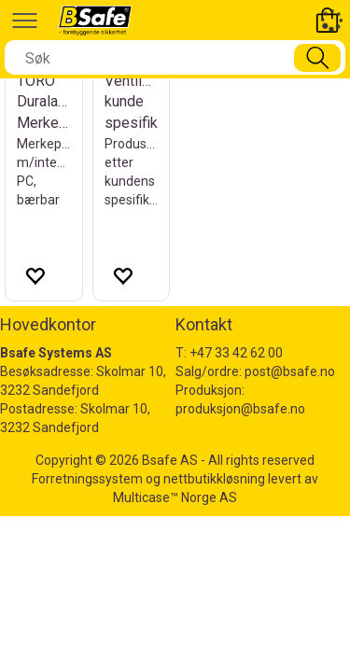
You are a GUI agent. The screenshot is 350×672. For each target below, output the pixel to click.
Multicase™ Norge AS (175, 497)
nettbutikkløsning (214, 478)
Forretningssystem (87, 478)
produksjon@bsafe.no (240, 408)
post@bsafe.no (290, 371)
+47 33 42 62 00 (236, 352)
